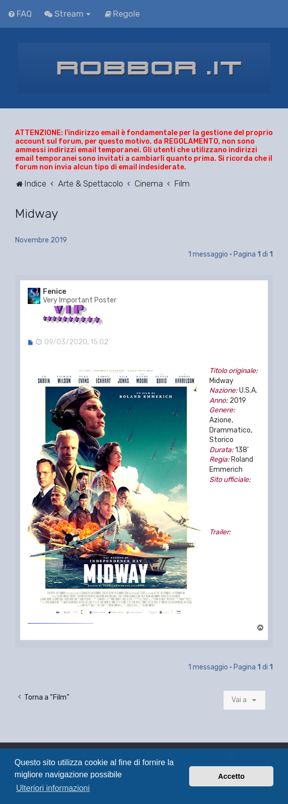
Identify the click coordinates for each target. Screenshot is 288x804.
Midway (36, 213)
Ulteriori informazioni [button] (53, 788)
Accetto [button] (231, 776)
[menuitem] (19, 13)
